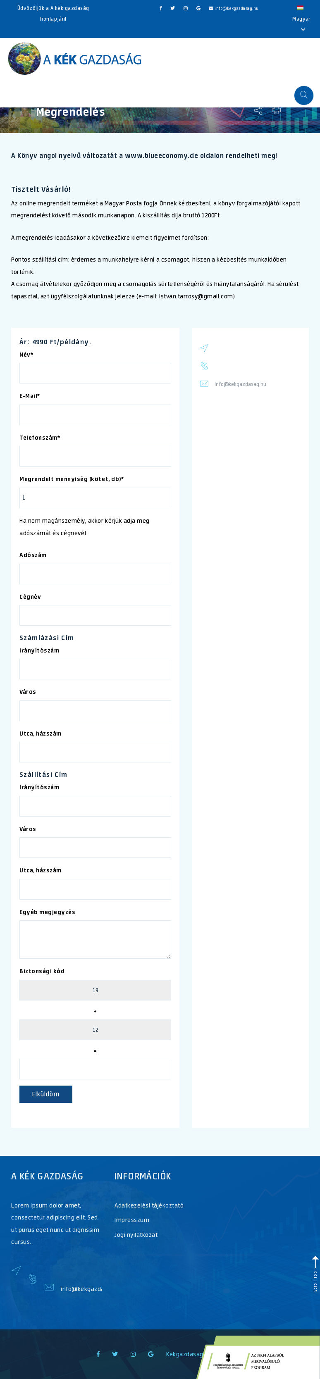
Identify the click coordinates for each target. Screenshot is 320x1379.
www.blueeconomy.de (161, 155)
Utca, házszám (40, 733)
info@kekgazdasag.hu (234, 8)
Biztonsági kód (41, 971)
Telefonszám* (39, 437)
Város (27, 691)
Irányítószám (39, 650)
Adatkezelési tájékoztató (149, 1205)
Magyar (301, 18)
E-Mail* (29, 396)
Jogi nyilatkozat (136, 1234)
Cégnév (30, 596)
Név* (26, 354)
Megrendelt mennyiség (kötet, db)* (71, 479)
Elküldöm (46, 1094)
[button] (304, 95)
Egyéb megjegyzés (47, 912)
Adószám (33, 555)
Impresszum (132, 1219)
